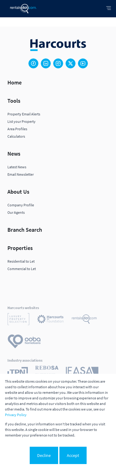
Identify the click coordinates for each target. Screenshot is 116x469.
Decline (44, 455)
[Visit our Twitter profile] (70, 63)
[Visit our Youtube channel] (83, 63)
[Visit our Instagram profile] (58, 63)
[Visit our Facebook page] (33, 63)
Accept (73, 455)
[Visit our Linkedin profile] (46, 63)
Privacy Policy (16, 414)
